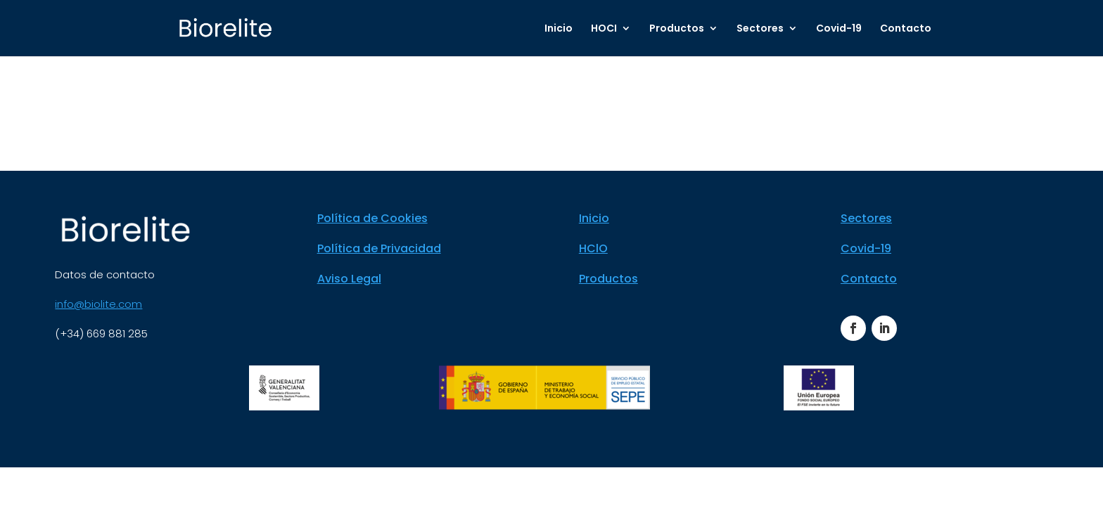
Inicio (558, 29)
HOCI (604, 29)
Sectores (760, 29)
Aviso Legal (349, 279)
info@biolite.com (98, 304)
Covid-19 (839, 29)
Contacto (905, 29)
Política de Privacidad (379, 248)
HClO (593, 248)
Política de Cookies (372, 218)
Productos (676, 29)
